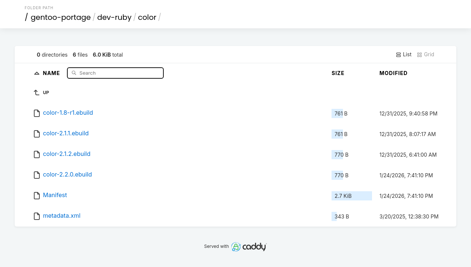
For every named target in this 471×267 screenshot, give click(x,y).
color (147, 17)
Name (52, 73)
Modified (393, 73)
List (403, 54)
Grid (425, 54)
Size (338, 73)
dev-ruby (114, 17)
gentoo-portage (61, 17)
